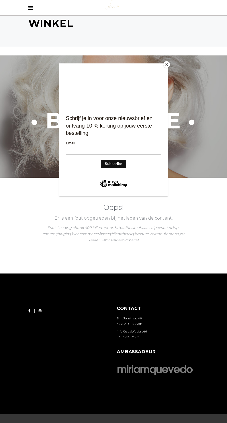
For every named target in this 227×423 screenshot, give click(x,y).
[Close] (166, 64)
